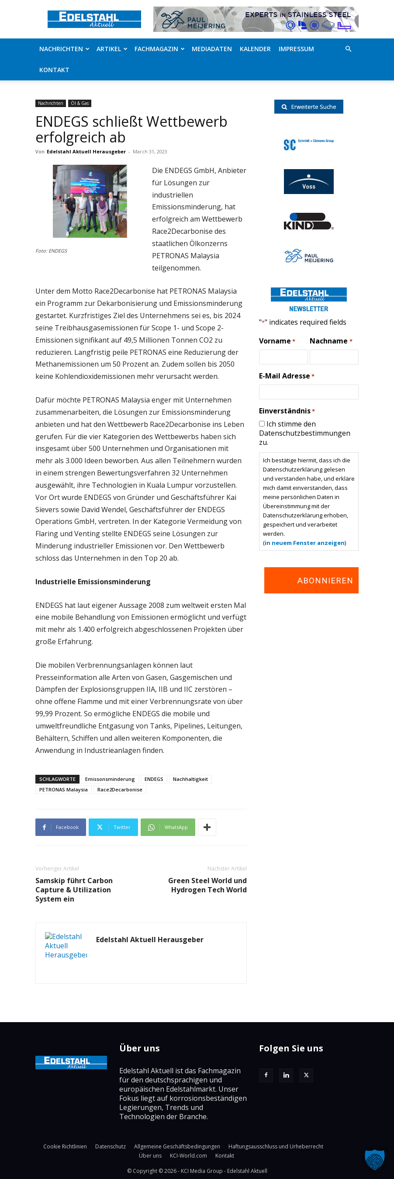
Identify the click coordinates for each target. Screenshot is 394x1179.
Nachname (331, 341)
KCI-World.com (188, 1155)
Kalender (255, 49)
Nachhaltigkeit (190, 779)
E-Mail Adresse (287, 376)
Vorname (277, 341)
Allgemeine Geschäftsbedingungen (177, 1146)
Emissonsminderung (110, 779)
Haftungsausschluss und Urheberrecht (275, 1146)
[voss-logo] (309, 191)
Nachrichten (64, 49)
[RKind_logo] (309, 227)
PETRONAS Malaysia (63, 789)
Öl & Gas (80, 103)
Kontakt (54, 70)
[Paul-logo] (309, 261)
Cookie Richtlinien (65, 1146)
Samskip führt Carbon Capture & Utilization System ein (74, 890)
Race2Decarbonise (119, 789)
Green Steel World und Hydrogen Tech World (207, 885)
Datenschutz (110, 1146)
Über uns (150, 1155)
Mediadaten (212, 49)
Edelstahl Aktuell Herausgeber (86, 151)
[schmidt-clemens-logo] (309, 148)
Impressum (296, 49)
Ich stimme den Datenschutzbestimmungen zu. (304, 433)
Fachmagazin (160, 49)
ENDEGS (154, 779)
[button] (348, 49)
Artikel (112, 49)
